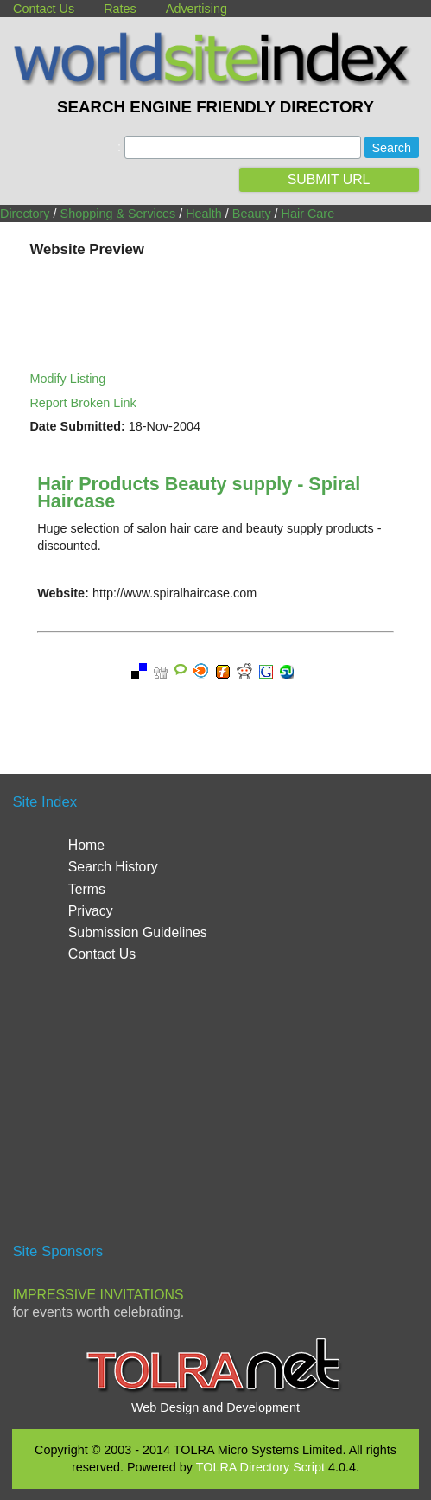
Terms (86, 889)
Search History (113, 866)
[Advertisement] (216, 1110)
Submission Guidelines (137, 932)
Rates (120, 9)
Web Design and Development (215, 1407)
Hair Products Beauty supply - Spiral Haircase (198, 492)
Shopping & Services (118, 213)
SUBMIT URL (329, 179)
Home (86, 845)
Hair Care (308, 213)
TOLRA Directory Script (260, 1467)
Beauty (251, 213)
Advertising (196, 9)
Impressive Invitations (97, 1294)
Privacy (90, 910)
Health (204, 213)
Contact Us (43, 9)
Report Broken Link (82, 403)
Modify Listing (67, 379)
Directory (25, 213)
